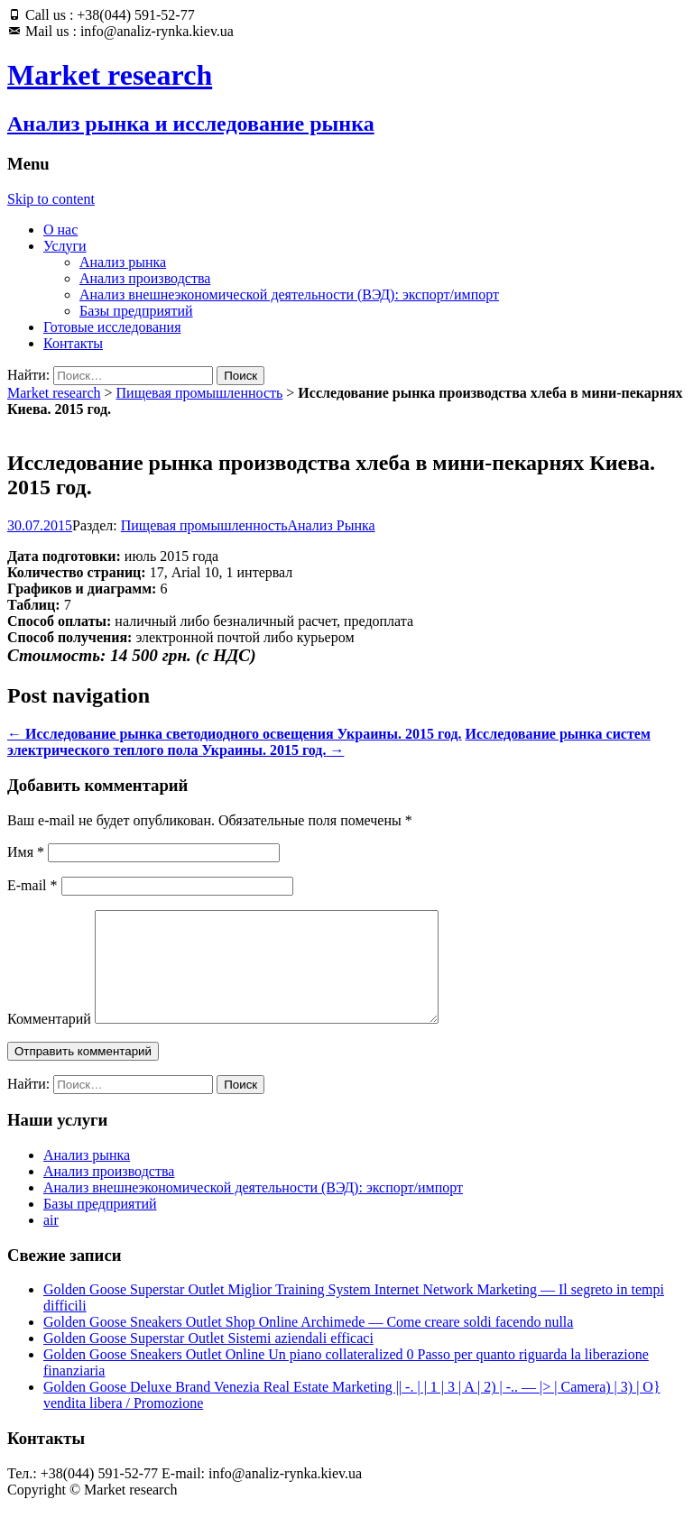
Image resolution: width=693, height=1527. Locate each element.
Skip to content (51, 199)
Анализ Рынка (331, 525)
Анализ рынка (122, 262)
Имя (25, 852)
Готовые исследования (112, 327)
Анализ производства (144, 278)
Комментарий (49, 1040)
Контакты (73, 343)
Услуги (65, 245)
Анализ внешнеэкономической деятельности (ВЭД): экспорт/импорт (289, 294)
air (51, 1241)
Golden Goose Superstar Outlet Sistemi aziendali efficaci (208, 1359)
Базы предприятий (136, 310)
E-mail (32, 885)
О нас (60, 229)
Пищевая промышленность (199, 392)
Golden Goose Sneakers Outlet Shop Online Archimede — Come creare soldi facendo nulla (308, 1343)
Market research (54, 392)
